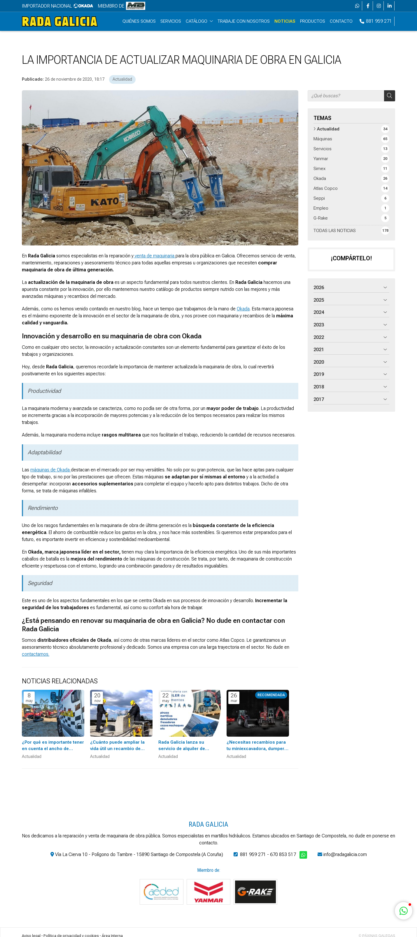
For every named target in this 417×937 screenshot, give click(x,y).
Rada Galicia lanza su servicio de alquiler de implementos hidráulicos (184, 747)
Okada (243, 310)
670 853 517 (283, 855)
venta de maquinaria (155, 256)
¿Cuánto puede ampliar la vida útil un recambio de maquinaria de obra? (117, 747)
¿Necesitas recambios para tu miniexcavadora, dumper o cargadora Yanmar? (257, 747)
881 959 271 (253, 855)
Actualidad (122, 80)
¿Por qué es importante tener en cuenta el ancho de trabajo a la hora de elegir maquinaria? (53, 747)
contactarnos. (35, 655)
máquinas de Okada (50, 470)
